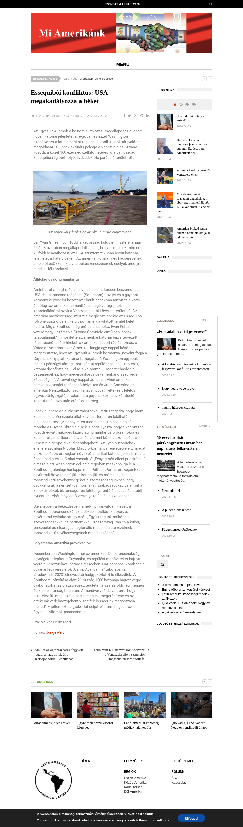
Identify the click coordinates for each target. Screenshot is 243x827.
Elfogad (191, 818)
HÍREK (77, 115)
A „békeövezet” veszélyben (181, 612)
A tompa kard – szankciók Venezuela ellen (194, 172)
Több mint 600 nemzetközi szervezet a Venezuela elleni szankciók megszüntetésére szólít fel (119, 654)
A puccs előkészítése (176, 510)
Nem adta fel (171, 491)
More (207, 320)
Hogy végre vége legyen (179, 388)
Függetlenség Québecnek (179, 529)
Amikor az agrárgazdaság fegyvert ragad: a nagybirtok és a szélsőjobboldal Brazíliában (59, 654)
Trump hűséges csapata (178, 407)
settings (163, 820)
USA (86, 115)
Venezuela (99, 115)
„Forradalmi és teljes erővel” (97, 78)
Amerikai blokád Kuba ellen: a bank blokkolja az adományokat (194, 233)
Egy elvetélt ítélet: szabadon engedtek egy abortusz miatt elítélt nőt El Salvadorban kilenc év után (183, 202)
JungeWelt (55, 632)
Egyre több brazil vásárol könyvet (186, 589)
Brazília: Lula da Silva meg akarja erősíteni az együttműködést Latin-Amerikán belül (192, 146)
